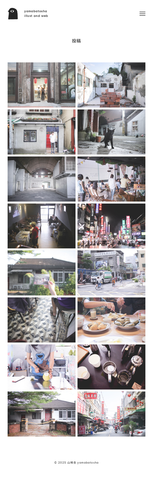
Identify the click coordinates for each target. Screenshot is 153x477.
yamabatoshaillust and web (36, 13)
